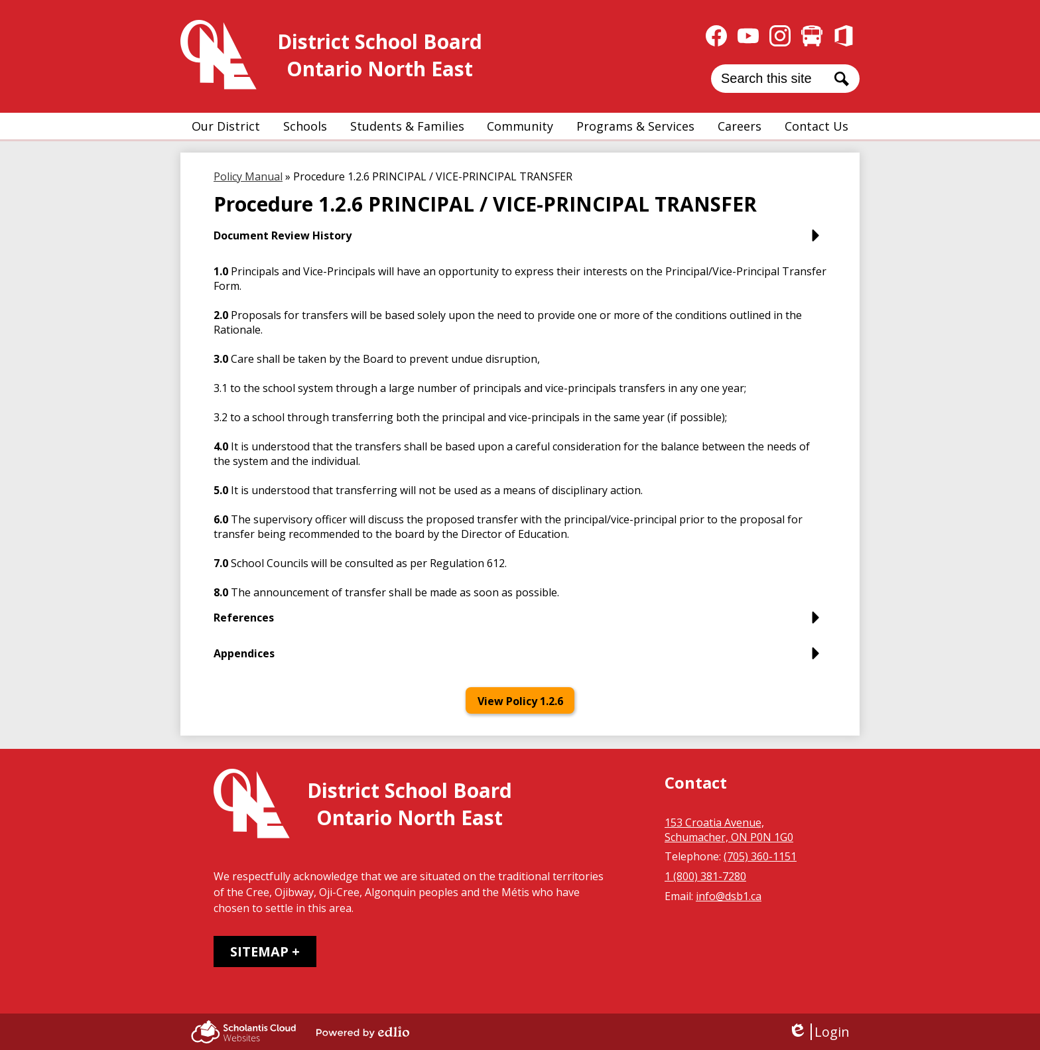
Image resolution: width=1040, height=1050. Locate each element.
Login (819, 1031)
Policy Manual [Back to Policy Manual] (248, 176)
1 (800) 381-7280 (705, 876)
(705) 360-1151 (760, 856)
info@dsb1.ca (728, 896)
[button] (226, 126)
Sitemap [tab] (259, 951)
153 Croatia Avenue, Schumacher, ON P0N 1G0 (729, 829)
